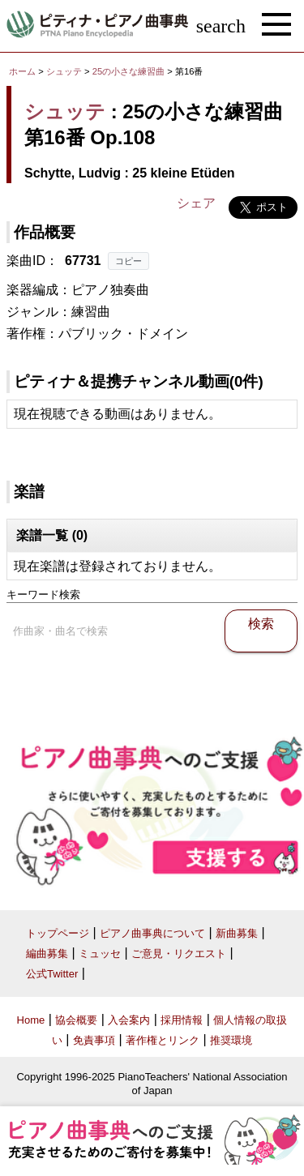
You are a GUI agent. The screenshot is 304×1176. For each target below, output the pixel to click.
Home (31, 1020)
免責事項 (94, 1040)
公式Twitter (52, 974)
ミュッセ (100, 953)
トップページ (57, 933)
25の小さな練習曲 (130, 71)
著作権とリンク (162, 1040)
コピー (128, 261)
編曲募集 (47, 953)
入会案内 (129, 1020)
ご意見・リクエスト (178, 953)
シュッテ (64, 71)
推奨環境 (231, 1040)
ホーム (22, 71)
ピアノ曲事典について (152, 933)
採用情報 (182, 1020)
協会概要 (76, 1020)
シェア (196, 203)
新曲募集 (237, 933)
